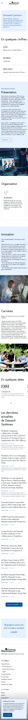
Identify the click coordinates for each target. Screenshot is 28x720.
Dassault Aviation (5, 664)
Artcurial (3, 682)
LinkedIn (14, 632)
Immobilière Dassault (6, 679)
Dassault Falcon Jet (7, 666)
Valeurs (3, 693)
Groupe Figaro (5, 677)
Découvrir (6, 140)
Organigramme (5, 698)
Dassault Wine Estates (6, 684)
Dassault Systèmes (6, 674)
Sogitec (4, 672)
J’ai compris (7, 715)
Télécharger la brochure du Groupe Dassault (12, 654)
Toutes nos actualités (14, 604)
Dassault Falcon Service (8, 669)
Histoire (3, 695)
